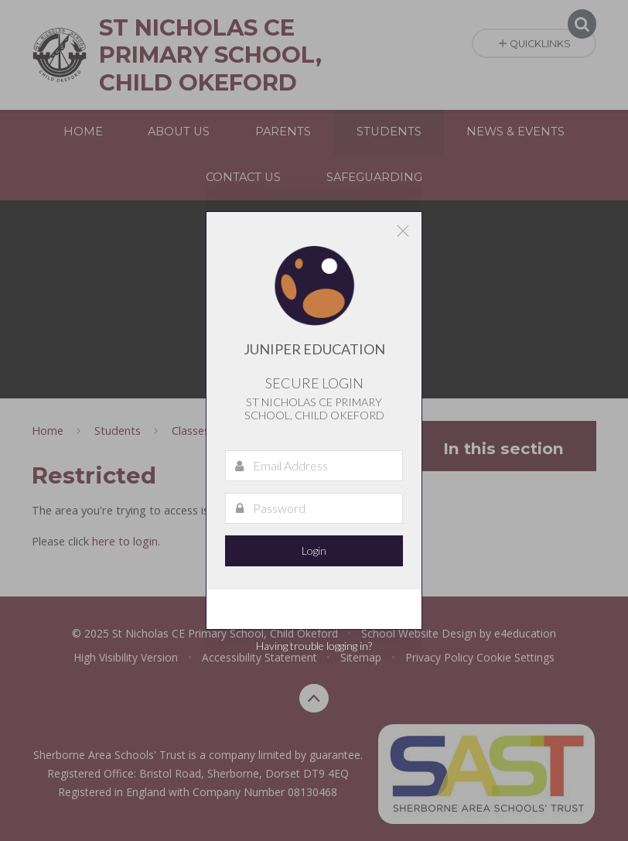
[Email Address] (314, 465)
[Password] (314, 508)
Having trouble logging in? (314, 645)
